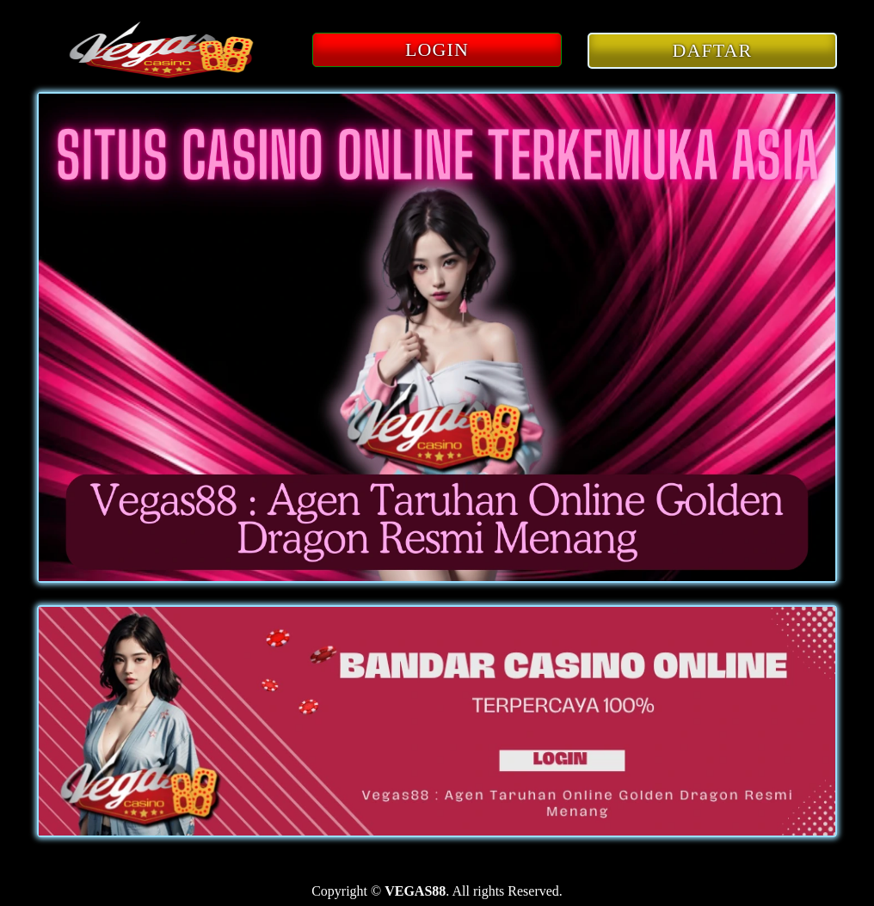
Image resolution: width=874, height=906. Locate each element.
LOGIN (437, 49)
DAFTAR (713, 50)
